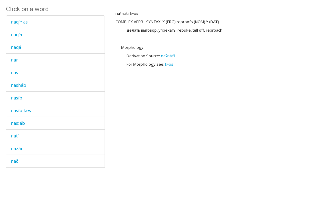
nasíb (16, 98)
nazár (17, 148)
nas (14, 72)
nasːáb (18, 123)
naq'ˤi (16, 34)
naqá (16, 47)
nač (14, 161)
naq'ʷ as (19, 22)
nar (14, 60)
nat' (15, 136)
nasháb (18, 85)
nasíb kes (21, 110)
